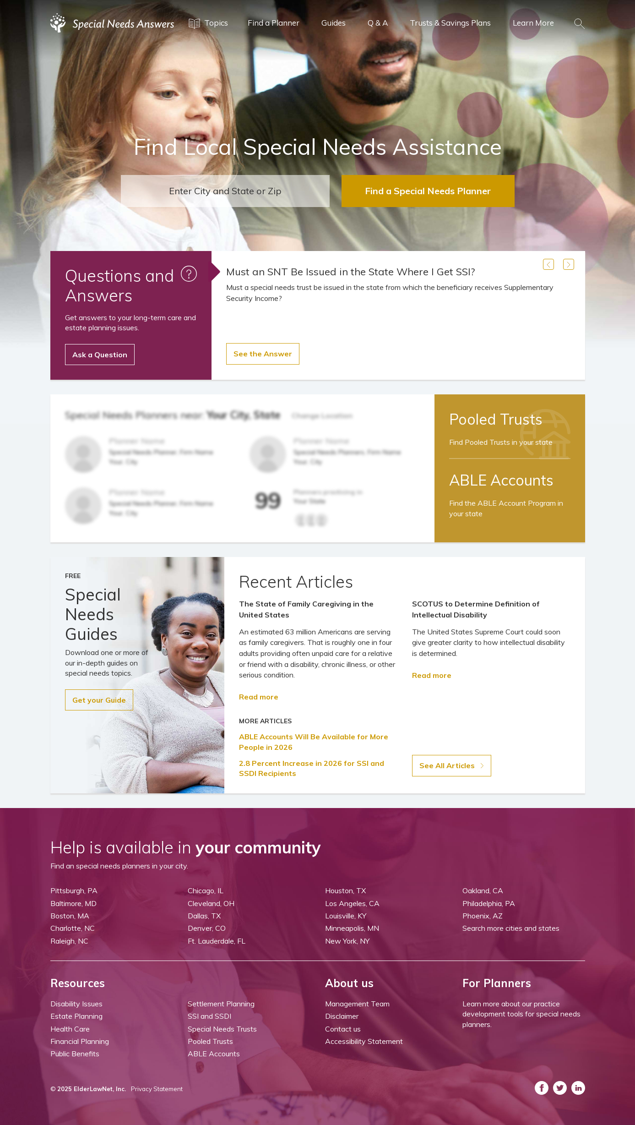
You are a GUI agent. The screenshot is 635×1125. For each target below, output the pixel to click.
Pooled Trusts (210, 1041)
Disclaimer (341, 1016)
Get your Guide (99, 699)
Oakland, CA (482, 890)
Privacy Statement (157, 1088)
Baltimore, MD (73, 903)
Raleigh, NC (69, 940)
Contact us (343, 1028)
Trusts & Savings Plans (450, 22)
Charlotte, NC (72, 928)
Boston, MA (69, 915)
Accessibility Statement (364, 1041)
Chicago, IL (205, 890)
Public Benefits (74, 1053)
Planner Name (137, 441)
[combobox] (225, 191)
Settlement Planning (221, 1003)
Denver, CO (207, 928)
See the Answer (262, 353)
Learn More (533, 22)
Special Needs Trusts (222, 1028)
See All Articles (451, 765)
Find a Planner (273, 22)
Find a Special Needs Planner (428, 191)
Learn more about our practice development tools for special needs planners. (521, 1014)
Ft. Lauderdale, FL (216, 940)
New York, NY (347, 940)
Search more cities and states (510, 928)
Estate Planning (76, 1016)
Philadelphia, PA (488, 903)
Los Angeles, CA (352, 903)
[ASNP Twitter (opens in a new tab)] (560, 1088)
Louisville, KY (345, 915)
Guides (333, 22)
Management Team (357, 1003)
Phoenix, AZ (482, 915)
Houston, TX (345, 890)
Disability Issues (76, 1003)
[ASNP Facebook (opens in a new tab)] (541, 1088)
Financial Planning (79, 1041)
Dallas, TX (204, 915)
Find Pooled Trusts (501, 442)
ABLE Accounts (214, 1053)
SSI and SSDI (209, 1016)
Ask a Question (99, 354)
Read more (258, 696)
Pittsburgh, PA (74, 890)
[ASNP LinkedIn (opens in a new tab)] (578, 1088)
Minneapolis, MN (352, 928)
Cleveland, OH (211, 903)
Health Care (70, 1028)
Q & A (378, 22)
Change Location (322, 415)
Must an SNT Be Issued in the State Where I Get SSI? (350, 271)
